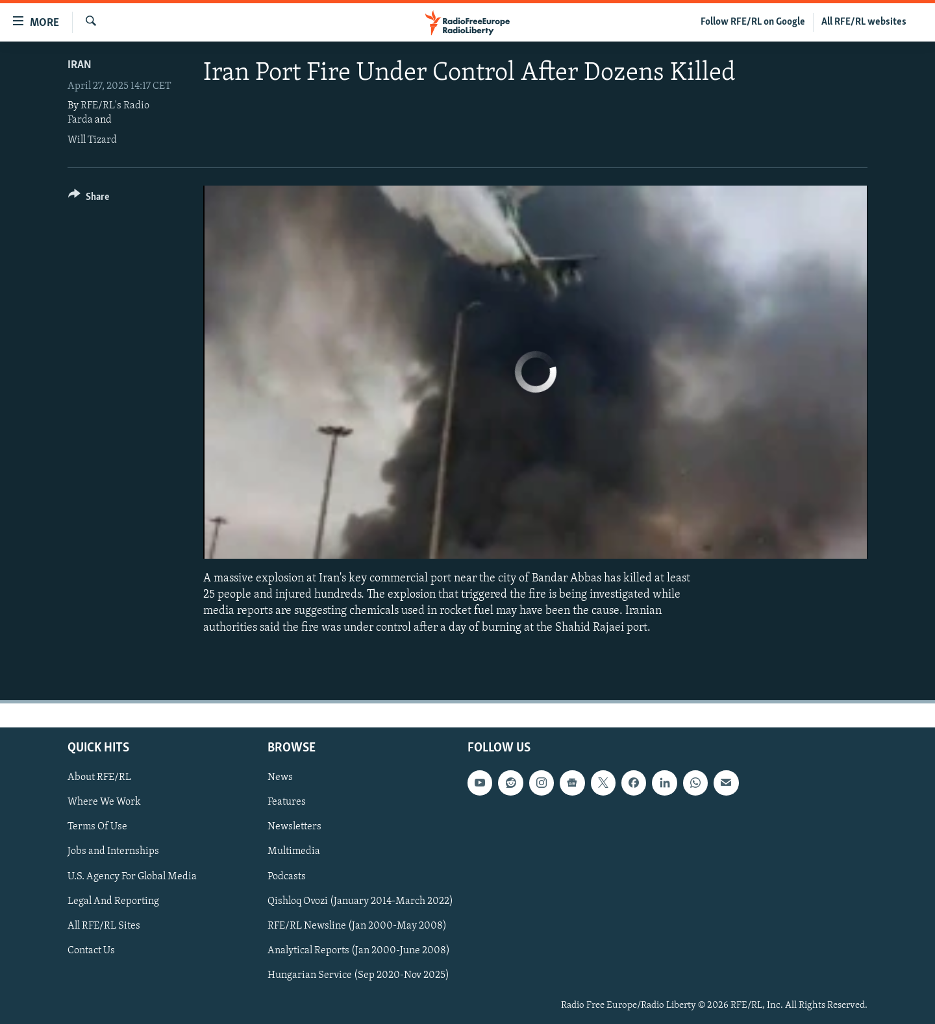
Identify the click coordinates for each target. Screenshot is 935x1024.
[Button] (88, 199)
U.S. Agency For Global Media (132, 876)
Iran (80, 65)
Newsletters (294, 827)
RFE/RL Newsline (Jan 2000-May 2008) (357, 925)
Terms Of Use (97, 827)
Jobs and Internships (113, 851)
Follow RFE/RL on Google (753, 22)
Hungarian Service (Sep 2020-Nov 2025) (358, 975)
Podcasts (287, 876)
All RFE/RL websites (863, 22)
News (280, 777)
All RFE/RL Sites (104, 925)
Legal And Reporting (113, 901)
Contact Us (91, 950)
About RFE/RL (99, 777)
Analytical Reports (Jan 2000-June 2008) (359, 950)
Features (287, 802)
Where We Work (104, 802)
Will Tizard (92, 140)
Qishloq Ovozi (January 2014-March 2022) (360, 901)
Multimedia (294, 851)
